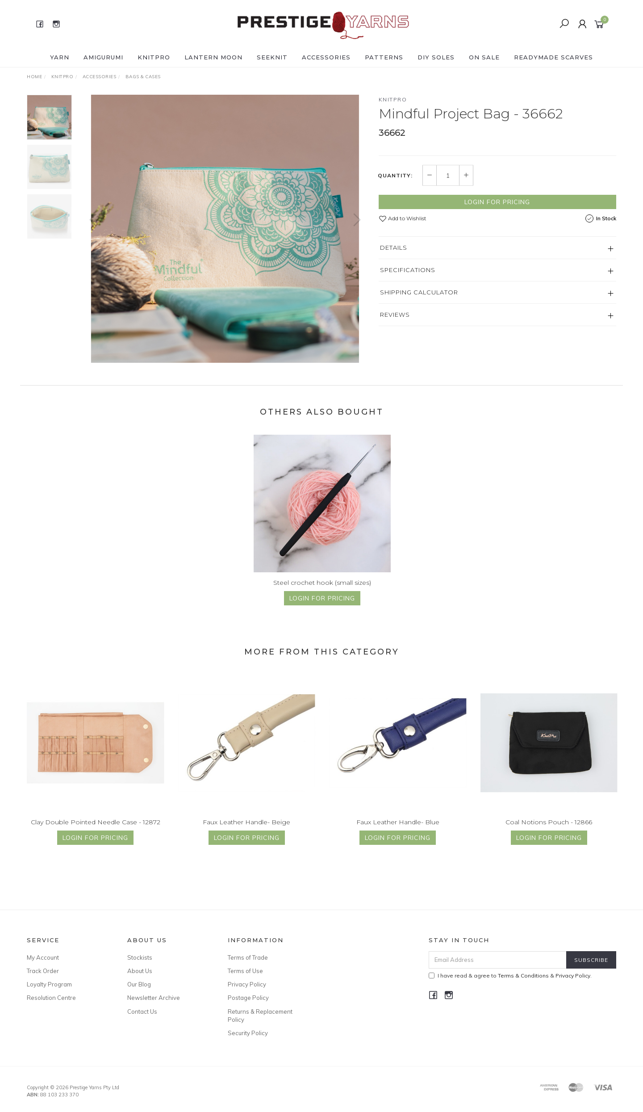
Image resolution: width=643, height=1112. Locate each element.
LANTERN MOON (213, 57)
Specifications (407, 269)
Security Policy (248, 1032)
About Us (139, 970)
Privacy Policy (247, 984)
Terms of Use (245, 970)
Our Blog (139, 984)
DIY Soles (436, 57)
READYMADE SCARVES (553, 57)
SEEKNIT (272, 57)
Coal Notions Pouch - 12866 (548, 831)
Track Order (43, 970)
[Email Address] (498, 960)
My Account (43, 957)
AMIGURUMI (103, 57)
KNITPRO (154, 57)
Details (393, 247)
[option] (225, 229)
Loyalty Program (49, 984)
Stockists (139, 957)
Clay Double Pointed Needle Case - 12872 (95, 831)
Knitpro (393, 99)
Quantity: (395, 175)
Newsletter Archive (153, 997)
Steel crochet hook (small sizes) (322, 591)
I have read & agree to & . (510, 975)
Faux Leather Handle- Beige (246, 831)
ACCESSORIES (326, 57)
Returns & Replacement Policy (260, 1015)
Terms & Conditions (523, 975)
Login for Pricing (497, 202)
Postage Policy (248, 997)
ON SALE (484, 57)
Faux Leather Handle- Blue (397, 831)
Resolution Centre (51, 997)
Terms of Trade (248, 957)
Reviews (395, 314)
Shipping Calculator (419, 292)
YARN (59, 57)
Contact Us (142, 1011)
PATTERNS (384, 57)
